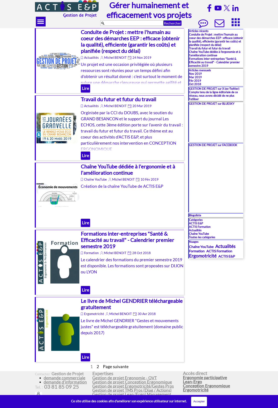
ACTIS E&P (196, 223)
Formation (91, 253)
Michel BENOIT (115, 57)
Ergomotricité (94, 314)
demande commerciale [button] (64, 377)
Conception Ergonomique (206, 386)
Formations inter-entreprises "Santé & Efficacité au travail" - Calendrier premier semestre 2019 (127, 239)
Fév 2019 (195, 80)
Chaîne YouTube (95, 179)
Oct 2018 (195, 84)
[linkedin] (235, 8)
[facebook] (209, 8)
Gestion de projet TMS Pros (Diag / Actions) (132, 390)
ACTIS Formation (199, 226)
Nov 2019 (195, 73)
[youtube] (218, 8)
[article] (109, 60)
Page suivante (116, 366)
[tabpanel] (135, 384)
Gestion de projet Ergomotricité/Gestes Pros (133, 386)
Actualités (91, 57)
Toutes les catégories (202, 237)
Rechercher (172, 23)
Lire (85, 88)
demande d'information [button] (65, 382)
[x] (226, 8)
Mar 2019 (195, 77)
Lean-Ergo (192, 381)
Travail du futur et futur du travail (118, 99)
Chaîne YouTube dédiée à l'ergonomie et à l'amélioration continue (128, 169)
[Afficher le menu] (41, 21)
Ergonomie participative (205, 377)
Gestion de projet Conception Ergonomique (132, 382)
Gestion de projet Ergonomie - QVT (124, 377)
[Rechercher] (132, 23)
